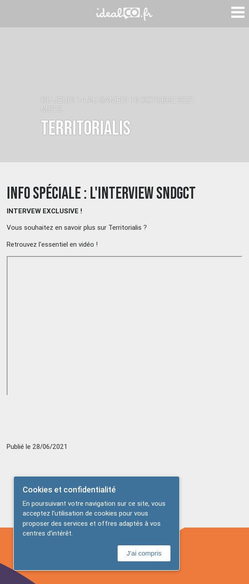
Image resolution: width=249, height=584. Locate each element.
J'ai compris (144, 553)
